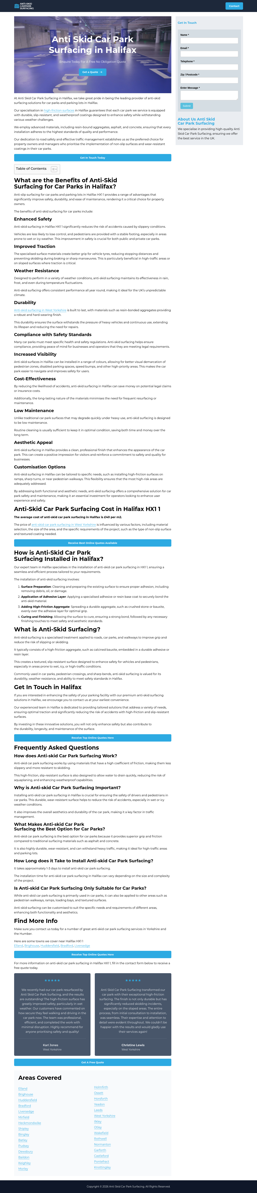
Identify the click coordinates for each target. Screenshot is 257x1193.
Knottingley (102, 1167)
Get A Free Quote (92, 1062)
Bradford (66, 945)
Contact (234, 6)
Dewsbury (25, 1151)
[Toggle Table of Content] (52, 169)
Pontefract (101, 1161)
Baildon (24, 1157)
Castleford (101, 1156)
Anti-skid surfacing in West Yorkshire (40, 310)
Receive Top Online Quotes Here (93, 737)
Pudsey (23, 1146)
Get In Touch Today (92, 157)
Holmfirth (101, 1087)
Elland (18, 945)
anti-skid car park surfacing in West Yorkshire (63, 524)
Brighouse (32, 945)
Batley (23, 1140)
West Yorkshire (104, 1116)
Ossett (98, 1093)
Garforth (100, 1150)
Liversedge (82, 945)
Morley (23, 1168)
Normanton (102, 1144)
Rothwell (100, 1138)
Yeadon (99, 1104)
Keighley (24, 1163)
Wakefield (101, 1133)
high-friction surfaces (59, 110)
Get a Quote (92, 72)
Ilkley (97, 1121)
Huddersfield (50, 945)
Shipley (23, 1128)
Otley (98, 1127)
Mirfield (23, 1117)
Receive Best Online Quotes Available (92, 543)
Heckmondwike (29, 1123)
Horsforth (101, 1098)
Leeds (98, 1110)
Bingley (23, 1134)
